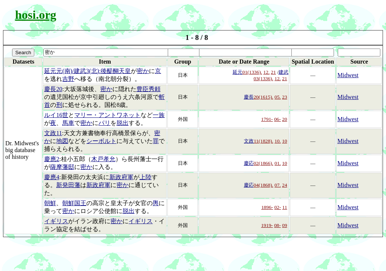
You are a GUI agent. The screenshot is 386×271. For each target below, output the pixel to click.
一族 (159, 115)
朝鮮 (50, 203)
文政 (249, 141)
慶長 (249, 97)
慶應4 (51, 177)
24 (284, 185)
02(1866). (263, 163)
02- (277, 207)
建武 (283, 72)
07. (277, 185)
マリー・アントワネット (107, 115)
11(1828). (263, 141)
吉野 (68, 79)
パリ (104, 123)
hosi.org (35, 14)
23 (284, 97)
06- (277, 119)
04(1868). (263, 185)
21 (273, 72)
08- (277, 225)
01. (277, 163)
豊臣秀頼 (148, 89)
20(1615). (263, 97)
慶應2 (51, 159)
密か (143, 71)
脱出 (122, 123)
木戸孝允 (103, 159)
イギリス (56, 221)
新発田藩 (68, 185)
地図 (62, 141)
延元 (237, 72)
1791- (267, 119)
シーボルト (101, 141)
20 (284, 119)
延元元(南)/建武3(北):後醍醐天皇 (87, 71)
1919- (267, 225)
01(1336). (252, 72)
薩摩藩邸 (62, 167)
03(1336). (263, 78)
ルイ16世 (56, 115)
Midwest (347, 75)
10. (277, 141)
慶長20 (53, 89)
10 (284, 141)
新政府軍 (121, 177)
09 (284, 225)
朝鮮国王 (74, 203)
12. (266, 72)
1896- (267, 207)
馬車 (68, 123)
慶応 (249, 163)
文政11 (53, 133)
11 (284, 207)
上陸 (145, 177)
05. (277, 97)
